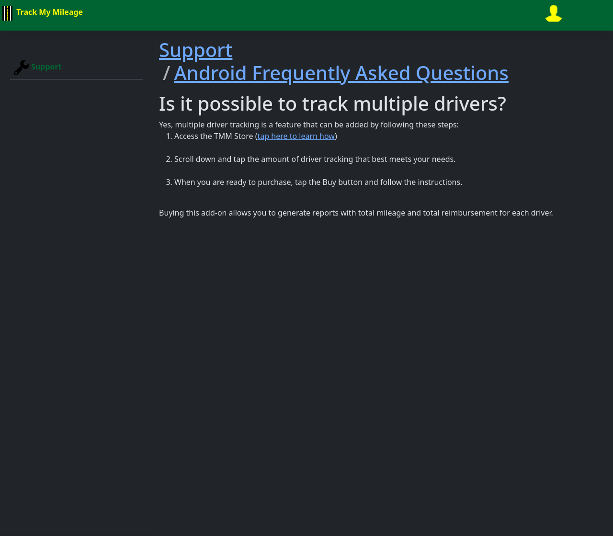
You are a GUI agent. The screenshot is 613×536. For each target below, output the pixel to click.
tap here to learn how (296, 136)
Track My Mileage (41, 13)
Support (38, 67)
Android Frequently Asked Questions (341, 72)
